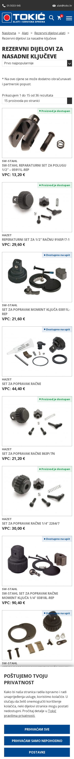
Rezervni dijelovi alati (49, 33)
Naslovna (9, 33)
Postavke (37, 752)
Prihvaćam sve (37, 729)
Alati (25, 33)
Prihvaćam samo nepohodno (37, 741)
